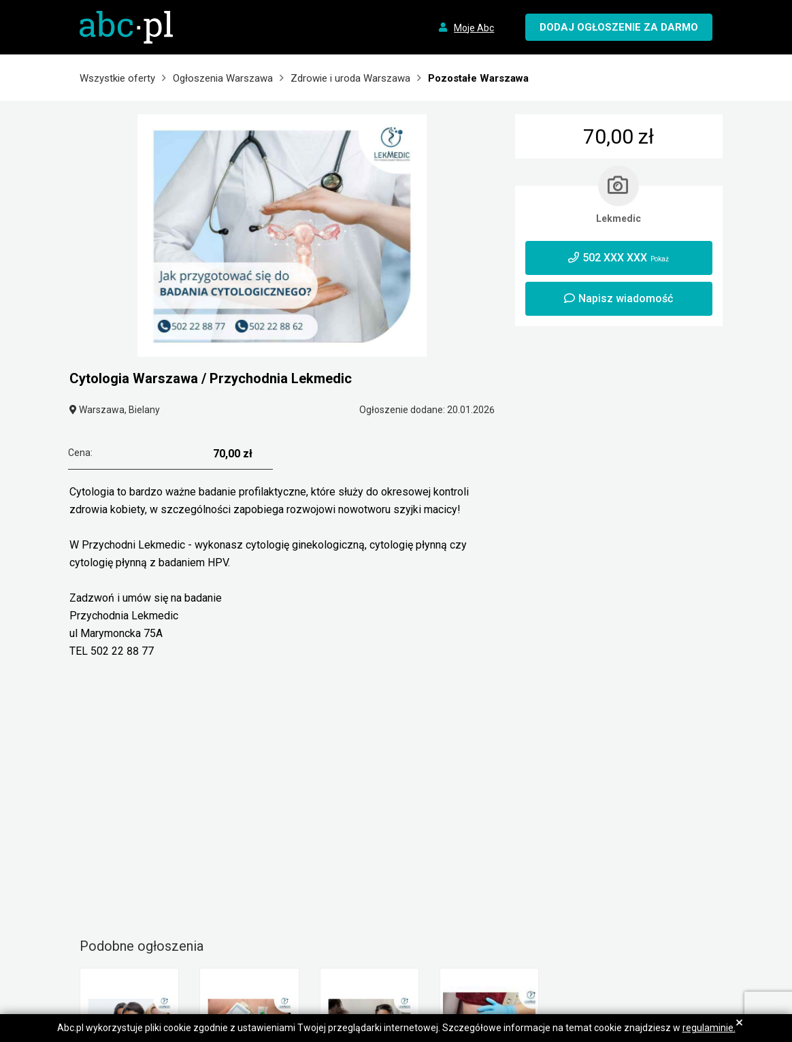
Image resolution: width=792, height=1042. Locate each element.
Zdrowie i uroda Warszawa (350, 78)
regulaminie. (709, 1027)
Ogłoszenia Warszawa (223, 78)
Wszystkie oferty (117, 78)
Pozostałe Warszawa (478, 78)
